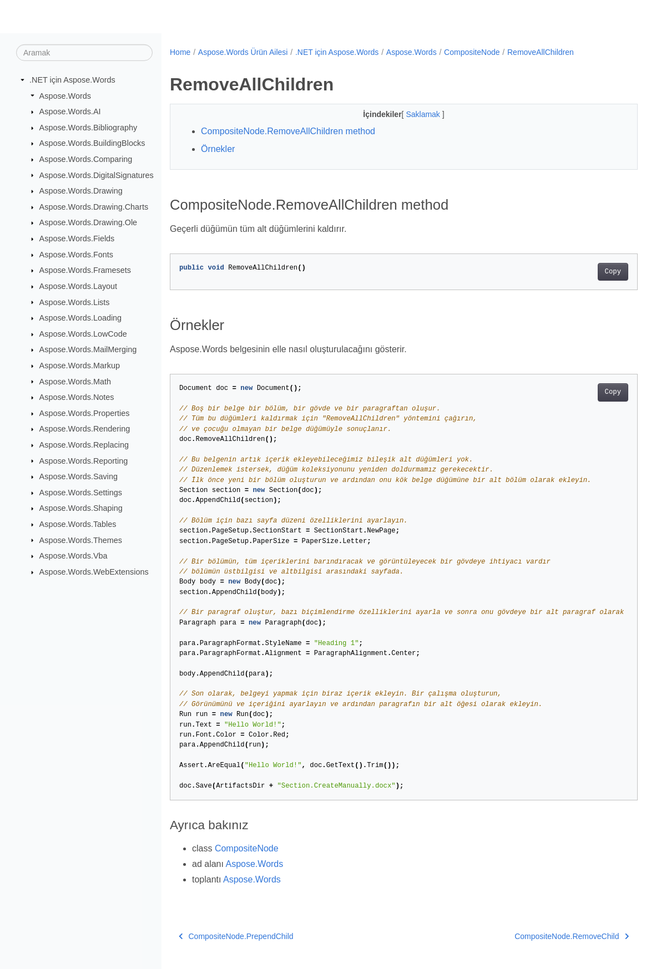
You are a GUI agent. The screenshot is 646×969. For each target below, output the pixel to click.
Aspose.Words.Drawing (81, 190)
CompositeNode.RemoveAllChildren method (288, 131)
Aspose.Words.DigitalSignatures (96, 174)
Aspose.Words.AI (70, 111)
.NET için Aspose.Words (72, 79)
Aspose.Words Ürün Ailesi (243, 52)
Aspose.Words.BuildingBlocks (92, 143)
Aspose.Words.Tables (78, 524)
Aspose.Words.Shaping (81, 508)
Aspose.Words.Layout (78, 286)
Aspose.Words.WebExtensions (94, 571)
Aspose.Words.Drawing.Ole (88, 222)
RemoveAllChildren (540, 52)
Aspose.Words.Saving (78, 476)
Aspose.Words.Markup (79, 365)
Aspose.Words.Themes (80, 539)
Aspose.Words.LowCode (83, 333)
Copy (580, 272)
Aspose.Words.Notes (76, 397)
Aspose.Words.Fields (77, 238)
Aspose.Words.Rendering (84, 428)
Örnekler (218, 149)
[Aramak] (84, 52)
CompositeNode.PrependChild (236, 936)
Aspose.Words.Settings (80, 492)
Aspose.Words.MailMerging (88, 349)
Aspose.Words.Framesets (85, 270)
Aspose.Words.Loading (80, 317)
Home (180, 52)
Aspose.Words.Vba (73, 555)
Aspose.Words (65, 95)
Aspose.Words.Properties (84, 413)
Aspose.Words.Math (75, 381)
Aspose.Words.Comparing (86, 159)
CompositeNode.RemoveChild (539, 936)
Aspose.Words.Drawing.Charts (93, 206)
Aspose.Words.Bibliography (88, 127)
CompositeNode (471, 52)
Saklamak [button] (408, 114)
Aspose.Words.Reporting (83, 460)
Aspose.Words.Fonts (76, 254)
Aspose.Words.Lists (74, 301)
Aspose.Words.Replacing (84, 444)
